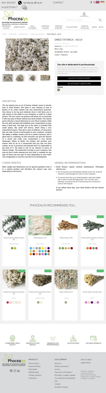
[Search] (83, 20)
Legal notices (86, 363)
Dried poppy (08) (66, 238)
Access (57, 369)
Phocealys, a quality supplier (65, 375)
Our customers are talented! (65, 378)
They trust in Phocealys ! (63, 372)
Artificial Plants (33, 372)
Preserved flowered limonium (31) (40, 293)
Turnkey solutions (34, 375)
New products (33, 363)
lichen (15, 134)
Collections (32, 378)
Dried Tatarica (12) (66, 292)
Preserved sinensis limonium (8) (13, 293)
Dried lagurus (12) (39, 238)
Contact (58, 2)
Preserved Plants (34, 366)
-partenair (91, 378)
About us (58, 363)
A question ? (9, 7)
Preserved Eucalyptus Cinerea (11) (92, 238)
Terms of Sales (86, 360)
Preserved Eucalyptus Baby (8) (13, 238)
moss (8, 134)
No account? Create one (79, 84)
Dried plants (32, 369)
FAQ (56, 381)
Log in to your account (79, 78)
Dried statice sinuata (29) (92, 292)
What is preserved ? (62, 366)
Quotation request (61, 387)
